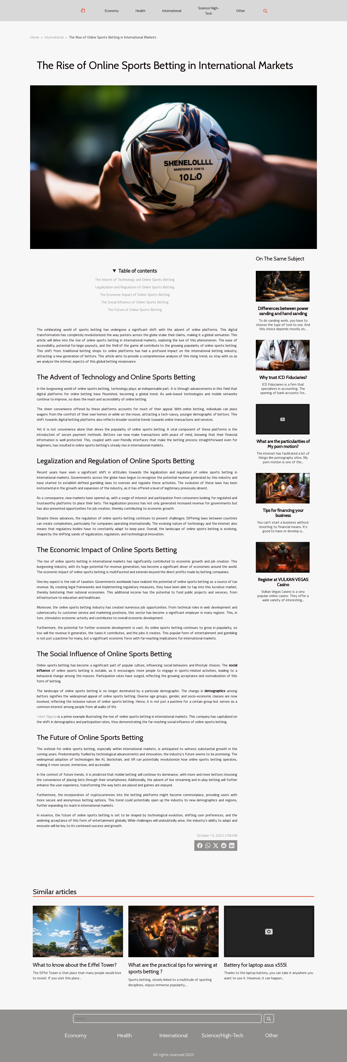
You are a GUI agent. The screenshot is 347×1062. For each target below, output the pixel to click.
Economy (112, 10)
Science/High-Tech (208, 10)
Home (34, 37)
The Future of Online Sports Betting (135, 309)
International (171, 10)
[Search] (167, 1018)
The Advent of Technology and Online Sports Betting (135, 279)
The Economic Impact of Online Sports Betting (135, 294)
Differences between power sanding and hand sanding (283, 311)
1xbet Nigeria (47, 716)
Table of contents (137, 271)
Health (140, 10)
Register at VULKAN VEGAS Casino (283, 582)
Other (240, 10)
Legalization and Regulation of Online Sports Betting (134, 287)
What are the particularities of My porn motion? (283, 444)
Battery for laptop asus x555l (255, 965)
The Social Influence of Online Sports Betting (135, 302)
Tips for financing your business (283, 513)
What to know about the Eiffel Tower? (75, 965)
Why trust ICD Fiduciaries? (283, 377)
